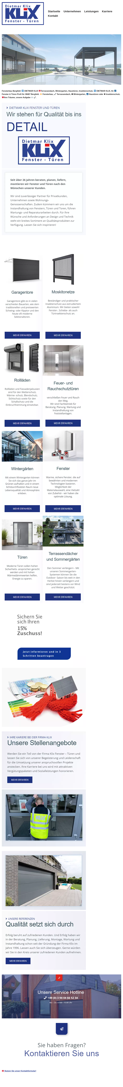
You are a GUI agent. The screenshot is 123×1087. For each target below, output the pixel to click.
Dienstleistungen (41, 249)
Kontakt (53, 15)
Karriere (107, 11)
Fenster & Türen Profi (15, 249)
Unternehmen (72, 11)
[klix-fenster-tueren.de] (23, 13)
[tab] (15, 248)
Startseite (54, 11)
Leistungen (91, 11)
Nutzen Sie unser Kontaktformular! (19, 1071)
